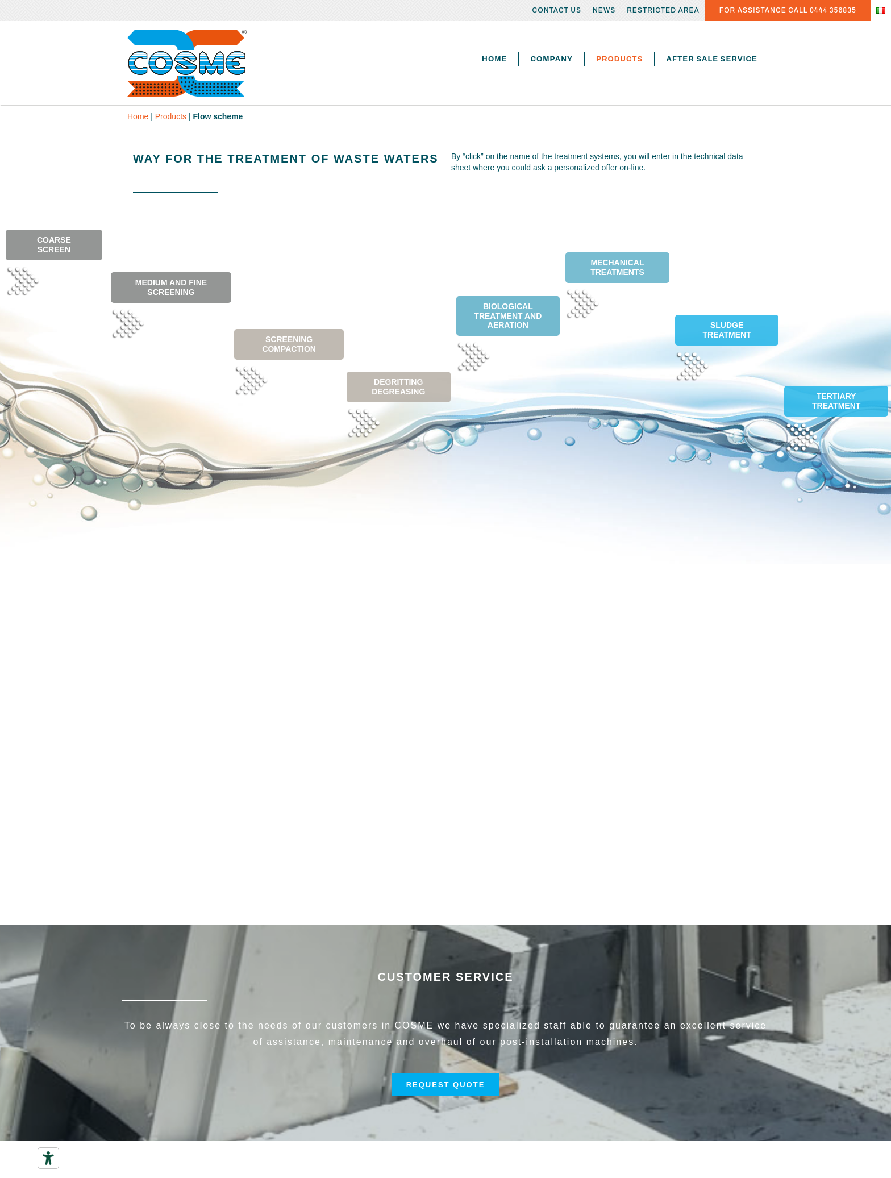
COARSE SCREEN (54, 244)
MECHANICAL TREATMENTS (617, 267)
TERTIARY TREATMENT (836, 401)
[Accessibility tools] (48, 1158)
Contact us (556, 10)
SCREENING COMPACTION (289, 344)
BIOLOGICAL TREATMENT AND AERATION (508, 316)
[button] (445, 1084)
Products (619, 59)
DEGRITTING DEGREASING (398, 386)
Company (551, 59)
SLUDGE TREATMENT (726, 329)
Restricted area (663, 10)
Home (494, 59)
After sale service (711, 59)
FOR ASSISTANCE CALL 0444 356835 (787, 10)
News (604, 10)
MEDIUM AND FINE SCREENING (171, 287)
